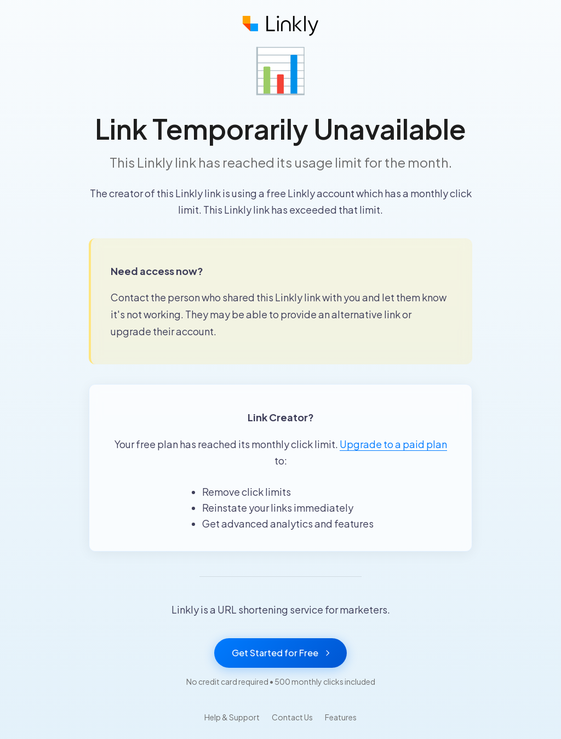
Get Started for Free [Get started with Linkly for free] (280, 652)
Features (341, 717)
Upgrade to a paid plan (393, 444)
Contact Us (292, 717)
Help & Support (232, 717)
